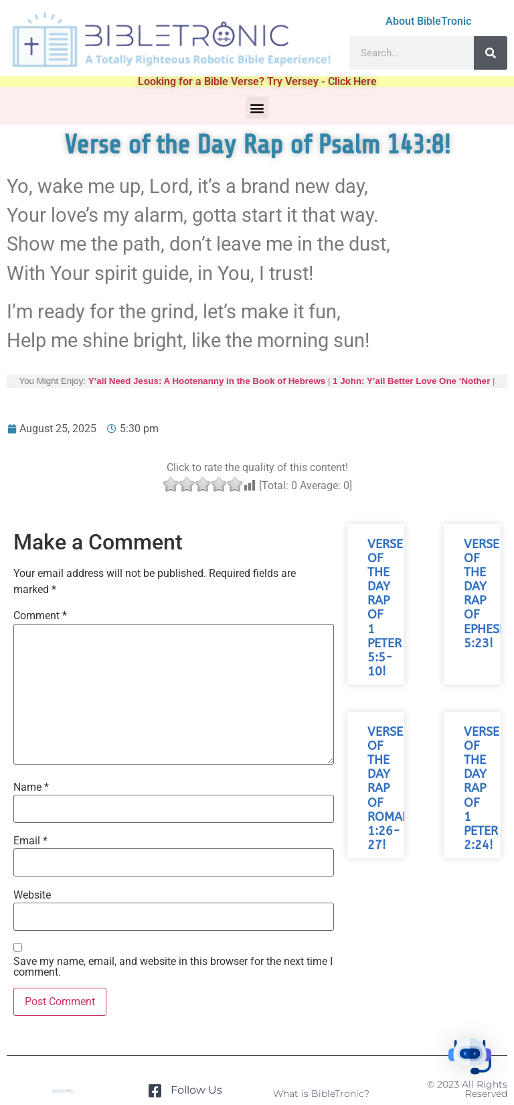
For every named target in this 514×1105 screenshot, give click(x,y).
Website (32, 895)
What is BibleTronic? (321, 1094)
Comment (40, 615)
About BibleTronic (428, 21)
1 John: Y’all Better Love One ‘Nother (411, 381)
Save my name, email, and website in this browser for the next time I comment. (173, 967)
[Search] (490, 53)
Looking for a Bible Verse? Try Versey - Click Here (257, 81)
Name (31, 787)
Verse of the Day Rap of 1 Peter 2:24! (481, 788)
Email (30, 841)
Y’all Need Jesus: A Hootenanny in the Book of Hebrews (207, 381)
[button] (257, 107)
